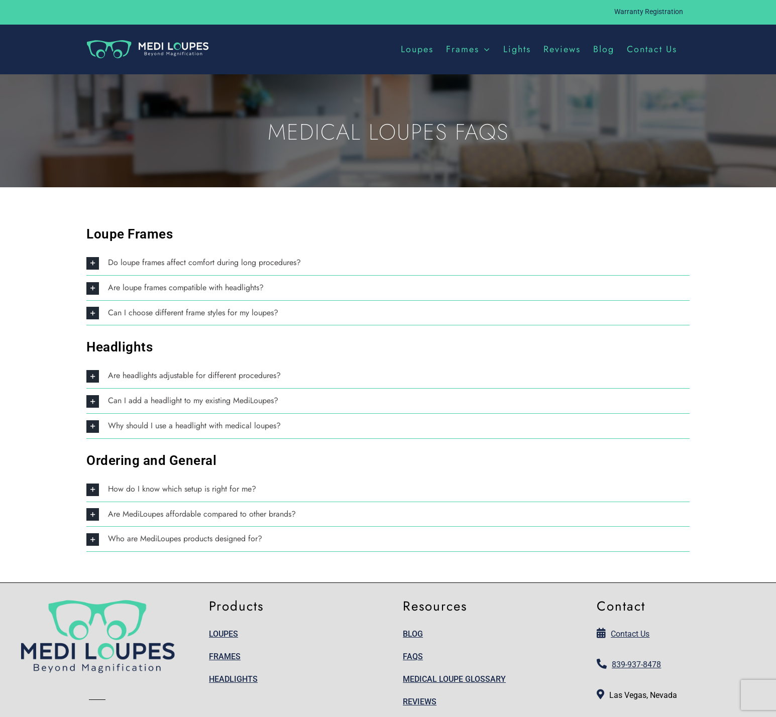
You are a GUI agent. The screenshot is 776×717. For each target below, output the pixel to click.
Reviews (419, 701)
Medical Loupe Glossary (454, 679)
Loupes (223, 634)
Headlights (233, 679)
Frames (225, 656)
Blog (413, 634)
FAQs (413, 656)
